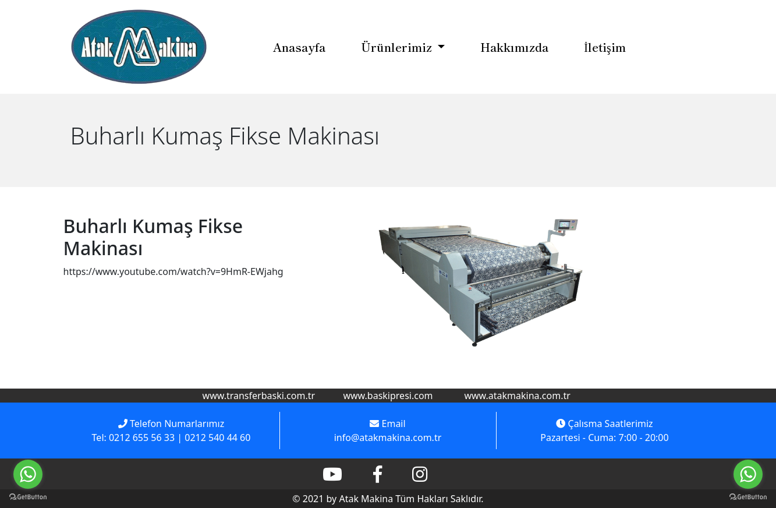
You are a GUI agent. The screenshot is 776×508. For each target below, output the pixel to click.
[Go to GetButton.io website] (748, 496)
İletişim (604, 46)
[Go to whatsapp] (748, 474)
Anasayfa (299, 46)
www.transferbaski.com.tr (259, 395)
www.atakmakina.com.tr (517, 395)
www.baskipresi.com (388, 395)
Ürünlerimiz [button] (398, 46)
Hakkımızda (514, 46)
